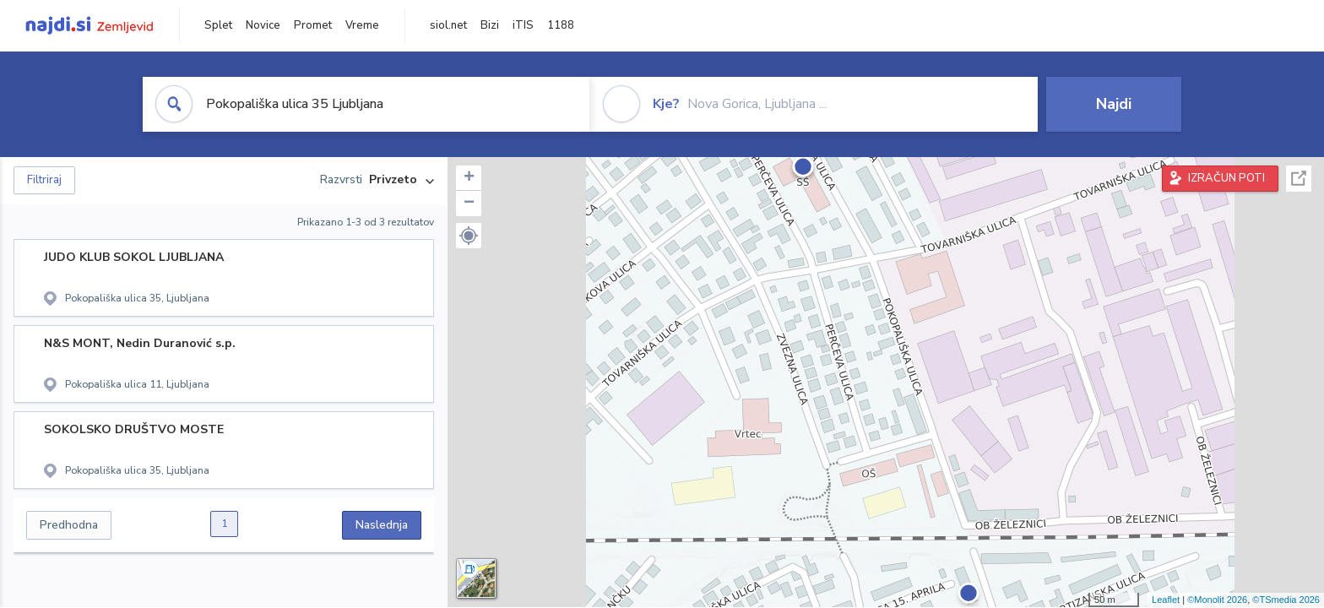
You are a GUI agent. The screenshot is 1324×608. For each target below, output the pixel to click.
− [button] (469, 203)
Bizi (489, 25)
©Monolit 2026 (1217, 599)
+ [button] (469, 178)
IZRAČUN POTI (1226, 178)
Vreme (362, 25)
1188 (560, 25)
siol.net (448, 25)
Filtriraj (44, 179)
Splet (218, 25)
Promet (313, 25)
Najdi (1113, 104)
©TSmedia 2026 (1286, 599)
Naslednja (381, 525)
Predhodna (69, 525)
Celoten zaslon (1298, 179)
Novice (263, 25)
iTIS (523, 25)
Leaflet (1166, 599)
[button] (468, 235)
